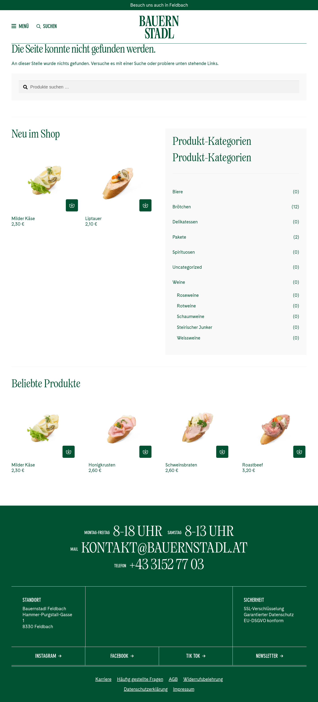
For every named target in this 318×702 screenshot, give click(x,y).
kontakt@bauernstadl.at (164, 548)
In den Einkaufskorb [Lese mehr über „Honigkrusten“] (145, 452)
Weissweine (188, 338)
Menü (20, 26)
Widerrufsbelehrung (203, 679)
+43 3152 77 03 (166, 564)
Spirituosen (183, 252)
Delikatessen (185, 221)
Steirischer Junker (194, 327)
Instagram (48, 656)
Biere (177, 191)
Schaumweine (190, 316)
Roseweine (188, 295)
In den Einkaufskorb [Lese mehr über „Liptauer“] (145, 205)
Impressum (183, 689)
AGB (173, 679)
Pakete (179, 237)
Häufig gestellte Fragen (140, 679)
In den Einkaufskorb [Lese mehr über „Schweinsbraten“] (222, 452)
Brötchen (181, 206)
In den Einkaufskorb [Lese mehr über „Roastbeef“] (299, 452)
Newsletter (269, 656)
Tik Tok (195, 656)
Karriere (103, 679)
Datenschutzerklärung (146, 689)
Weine (178, 282)
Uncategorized (187, 267)
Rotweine (186, 306)
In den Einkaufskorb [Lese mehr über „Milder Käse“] (72, 205)
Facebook (122, 656)
